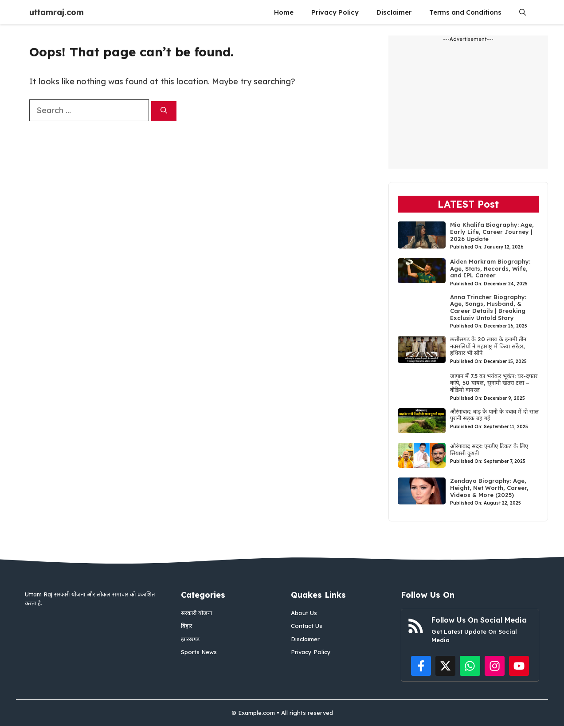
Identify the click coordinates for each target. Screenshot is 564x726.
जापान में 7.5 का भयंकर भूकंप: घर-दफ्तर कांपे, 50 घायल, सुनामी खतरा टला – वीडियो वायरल (493, 382)
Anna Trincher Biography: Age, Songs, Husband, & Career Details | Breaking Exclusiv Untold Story (488, 307)
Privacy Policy (335, 12)
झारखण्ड (190, 639)
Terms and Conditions (465, 12)
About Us (304, 612)
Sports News (199, 651)
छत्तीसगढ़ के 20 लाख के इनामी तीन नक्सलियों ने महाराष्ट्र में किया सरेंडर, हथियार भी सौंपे (488, 345)
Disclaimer (393, 12)
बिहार (186, 625)
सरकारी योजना (196, 612)
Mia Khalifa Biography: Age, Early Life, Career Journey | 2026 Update (492, 231)
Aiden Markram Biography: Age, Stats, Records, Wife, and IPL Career (490, 268)
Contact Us (306, 625)
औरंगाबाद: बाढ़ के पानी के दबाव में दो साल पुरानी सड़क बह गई (494, 415)
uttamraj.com (56, 12)
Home (284, 12)
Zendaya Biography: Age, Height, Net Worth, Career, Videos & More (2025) (489, 487)
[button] (522, 12)
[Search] (163, 111)
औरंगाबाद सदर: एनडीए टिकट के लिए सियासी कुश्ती (489, 449)
